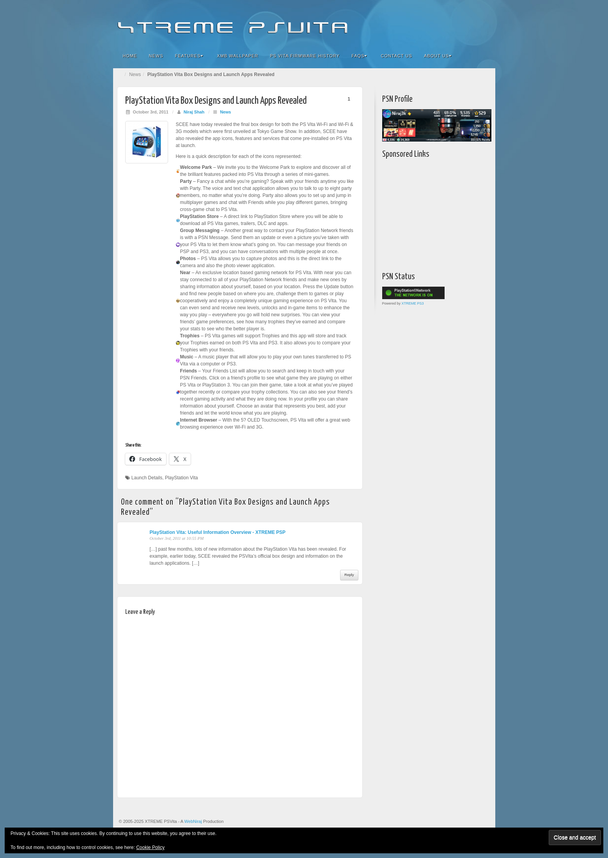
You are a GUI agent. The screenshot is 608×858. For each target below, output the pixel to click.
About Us (438, 55)
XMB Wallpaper (237, 55)
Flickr (442, 22)
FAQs (359, 55)
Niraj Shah (194, 112)
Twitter (463, 22)
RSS (484, 22)
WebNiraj (193, 821)
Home (130, 55)
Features (189, 55)
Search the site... (484, 56)
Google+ (452, 22)
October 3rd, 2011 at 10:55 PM (177, 538)
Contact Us (396, 55)
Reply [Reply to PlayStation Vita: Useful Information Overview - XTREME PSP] (349, 575)
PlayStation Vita (181, 477)
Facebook (431, 22)
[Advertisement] (431, 213)
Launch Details (146, 477)
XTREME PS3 (413, 303)
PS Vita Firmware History (305, 55)
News (156, 55)
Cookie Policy (150, 847)
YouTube (474, 22)
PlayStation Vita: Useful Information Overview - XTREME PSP (218, 532)
